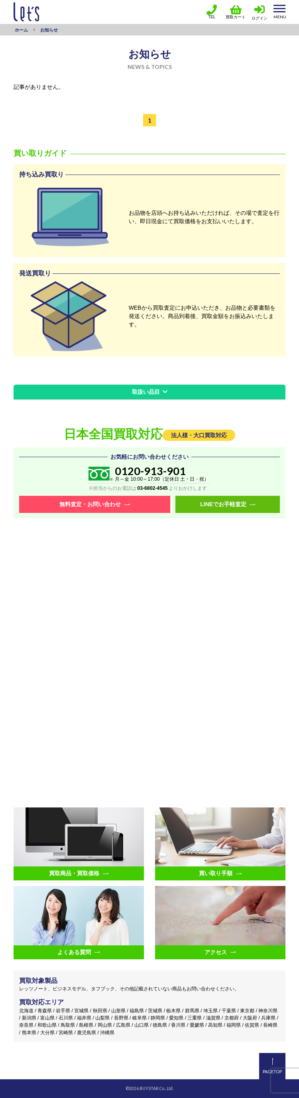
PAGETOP (272, 1071)
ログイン (260, 18)
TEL (212, 11)
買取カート (236, 11)
